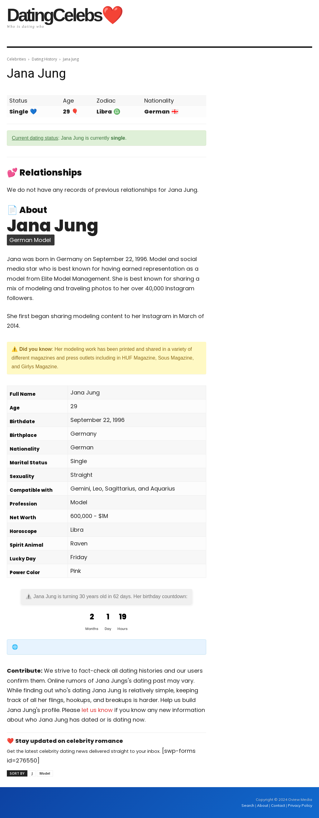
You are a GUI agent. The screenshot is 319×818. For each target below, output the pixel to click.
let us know (97, 710)
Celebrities (16, 59)
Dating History (44, 59)
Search (248, 805)
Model (45, 773)
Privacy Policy (300, 805)
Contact (278, 805)
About (262, 805)
